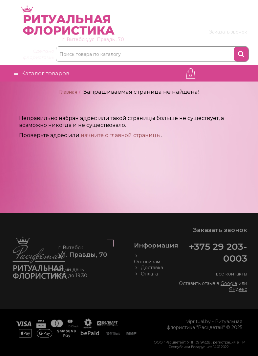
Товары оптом (227, 6)
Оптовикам (147, 259)
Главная (68, 92)
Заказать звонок (228, 32)
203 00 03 (207, 22)
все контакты (231, 274)
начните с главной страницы (121, 135)
